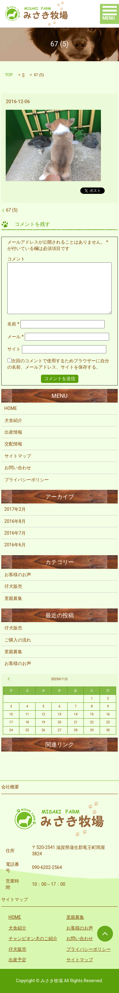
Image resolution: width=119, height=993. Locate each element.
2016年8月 (15, 521)
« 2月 (9, 679)
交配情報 (13, 443)
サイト (14, 349)
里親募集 (13, 598)
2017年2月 (15, 509)
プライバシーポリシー (26, 479)
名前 (13, 323)
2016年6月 (15, 544)
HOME (10, 408)
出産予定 (17, 959)
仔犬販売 (13, 586)
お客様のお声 (17, 574)
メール (15, 336)
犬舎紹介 (13, 420)
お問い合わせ (17, 467)
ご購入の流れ (17, 639)
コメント (16, 258)
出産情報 (13, 432)
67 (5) (12, 210)
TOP (9, 75)
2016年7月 (15, 533)
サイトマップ (17, 455)
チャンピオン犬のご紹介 (33, 938)
